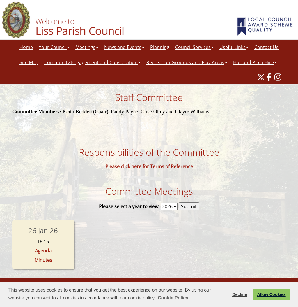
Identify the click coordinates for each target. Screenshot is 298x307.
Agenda (43, 251)
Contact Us (266, 47)
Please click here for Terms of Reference (149, 166)
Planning (159, 47)
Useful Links (234, 47)
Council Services (194, 47)
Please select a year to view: (129, 206)
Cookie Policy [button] (173, 297)
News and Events (124, 47)
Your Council (54, 47)
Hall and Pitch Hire (255, 62)
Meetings (86, 47)
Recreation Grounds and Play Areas (186, 62)
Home (26, 47)
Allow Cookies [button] (271, 294)
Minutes (43, 260)
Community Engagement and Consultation (92, 62)
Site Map (28, 62)
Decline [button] (239, 294)
